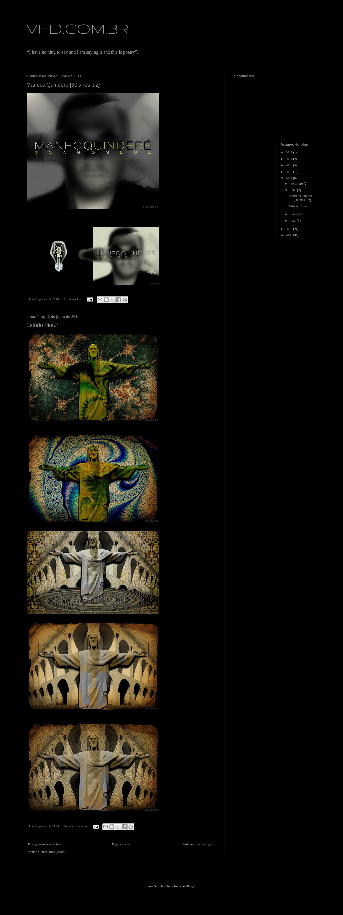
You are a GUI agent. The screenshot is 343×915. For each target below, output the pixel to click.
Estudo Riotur (42, 325)
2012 (289, 172)
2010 (289, 229)
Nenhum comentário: (75, 826)
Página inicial (121, 844)
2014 (289, 159)
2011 (289, 178)
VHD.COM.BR (77, 28)
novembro (297, 183)
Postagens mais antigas (197, 844)
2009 (289, 235)
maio (293, 220)
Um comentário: (73, 299)
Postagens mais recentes (44, 844)
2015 (289, 152)
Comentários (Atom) (52, 852)
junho (294, 214)
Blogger (191, 886)
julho (293, 190)
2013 (289, 165)
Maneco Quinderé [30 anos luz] (63, 85)
